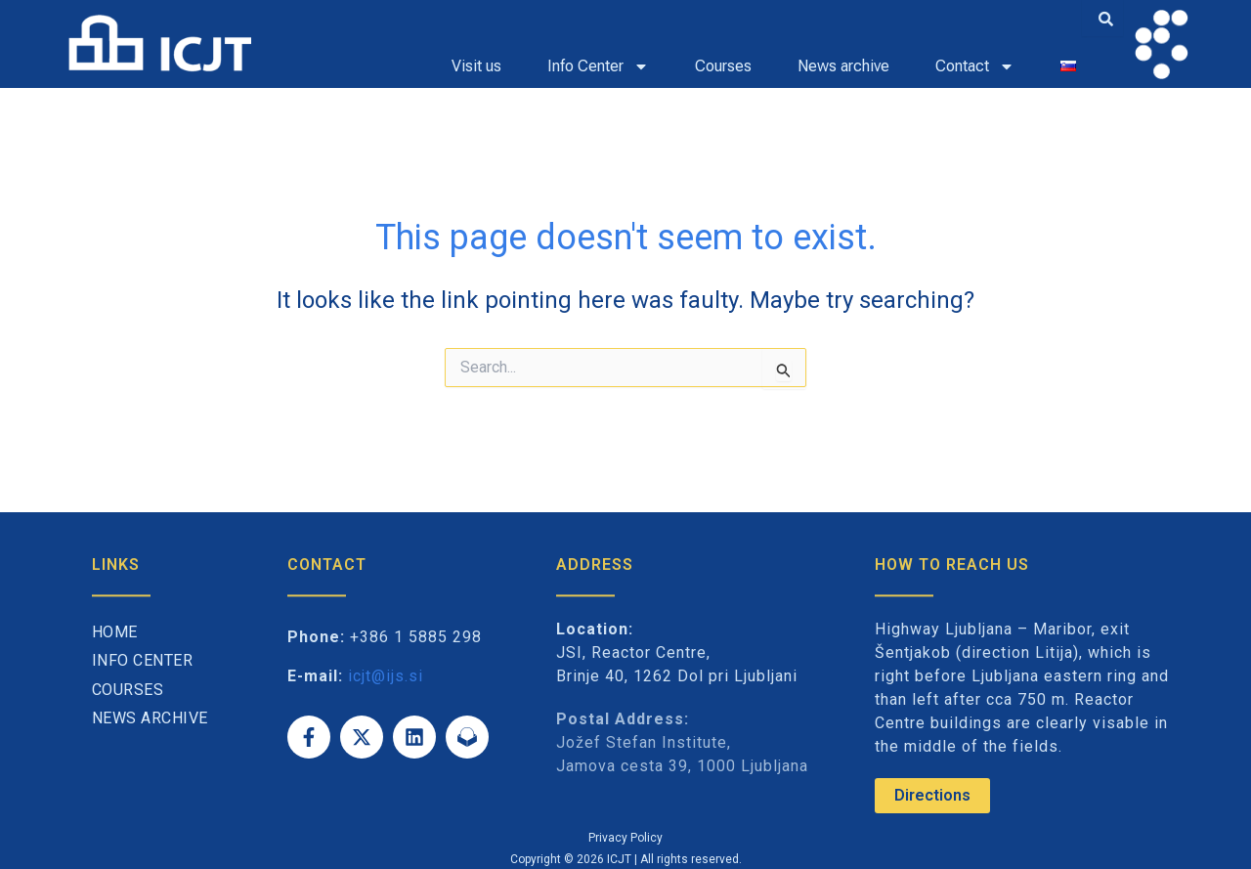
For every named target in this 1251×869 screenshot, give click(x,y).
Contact (974, 66)
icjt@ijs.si (385, 676)
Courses (723, 66)
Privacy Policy (625, 838)
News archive (843, 66)
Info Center (598, 66)
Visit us (476, 66)
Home (115, 632)
